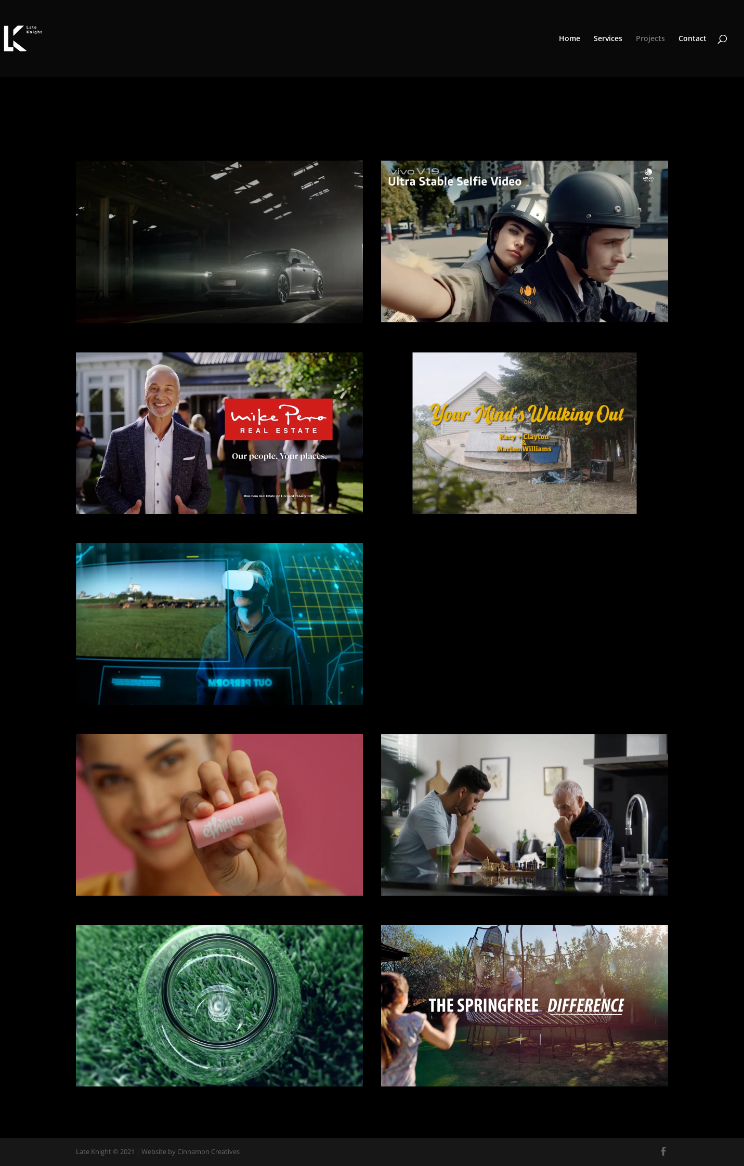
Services (608, 39)
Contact (692, 39)
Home (569, 39)
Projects (650, 39)
